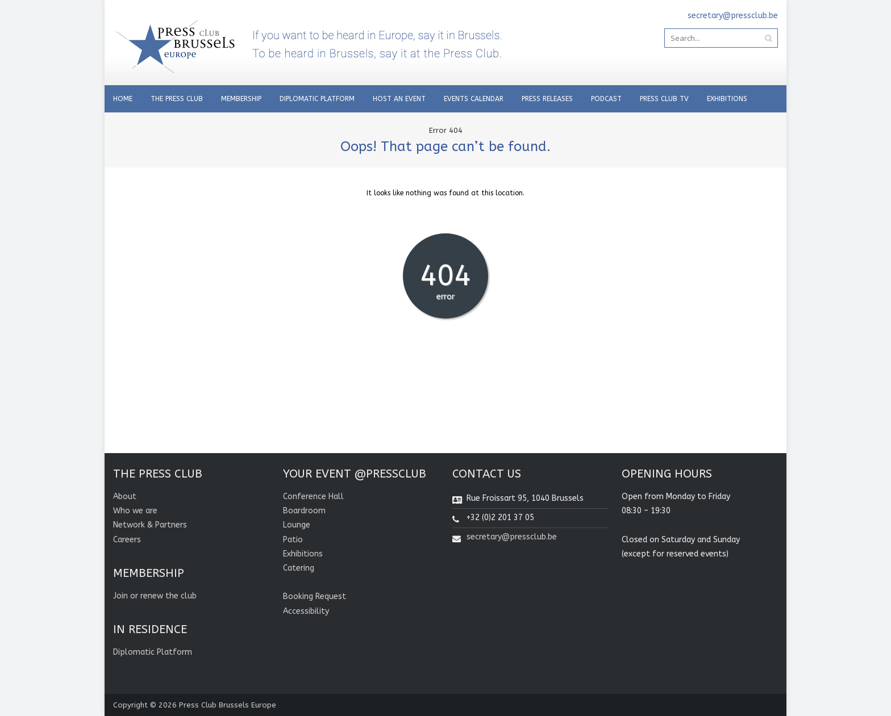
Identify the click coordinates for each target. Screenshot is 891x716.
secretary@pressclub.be (512, 537)
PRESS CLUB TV (664, 99)
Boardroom (304, 511)
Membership (241, 99)
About (124, 496)
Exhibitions (727, 99)
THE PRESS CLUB (177, 99)
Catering (298, 568)
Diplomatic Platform (317, 99)
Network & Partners (150, 525)
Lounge (296, 525)
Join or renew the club (155, 596)
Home (122, 99)
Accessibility (306, 611)
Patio (293, 540)
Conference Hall (313, 496)
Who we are (135, 511)
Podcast (606, 99)
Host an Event (399, 99)
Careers (127, 540)
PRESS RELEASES (547, 99)
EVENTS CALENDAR (473, 99)
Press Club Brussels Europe (227, 705)
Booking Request (314, 596)
